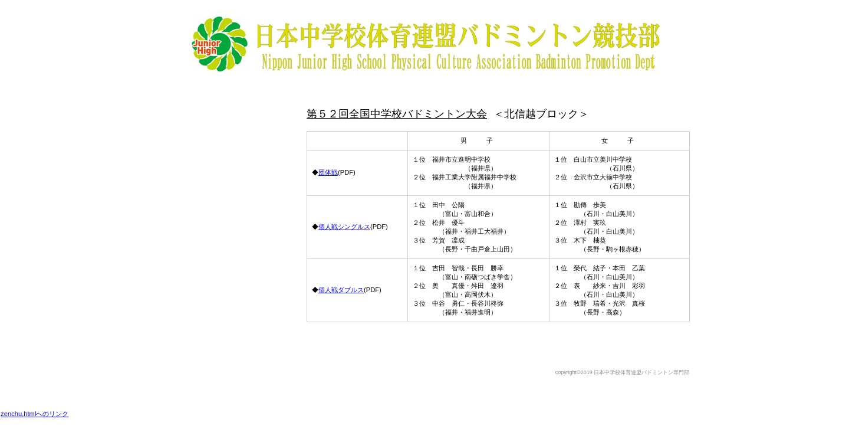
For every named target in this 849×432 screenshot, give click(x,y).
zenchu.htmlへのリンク (34, 413)
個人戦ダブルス (341, 289)
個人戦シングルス (344, 226)
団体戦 (328, 172)
